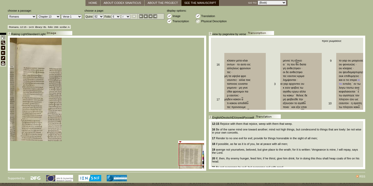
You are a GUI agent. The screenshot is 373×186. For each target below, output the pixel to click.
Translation (205, 15)
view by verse (237, 34)
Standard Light (36, 34)
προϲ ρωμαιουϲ (331, 40)
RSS (362, 176)
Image (174, 15)
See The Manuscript (200, 2)
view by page (220, 34)
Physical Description (211, 21)
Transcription (178, 21)
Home (93, 2)
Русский (248, 117)
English (216, 117)
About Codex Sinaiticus (122, 2)
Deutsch (226, 117)
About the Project (163, 2)
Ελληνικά (237, 117)
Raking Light (19, 34)
